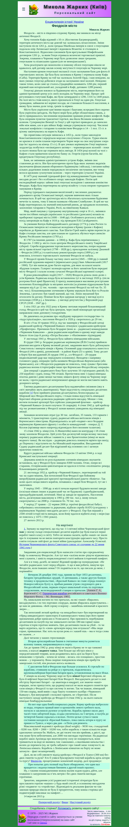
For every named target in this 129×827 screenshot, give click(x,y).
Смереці (43, 823)
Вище (65, 802)
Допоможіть (64, 808)
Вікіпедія (36, 760)
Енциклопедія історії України (64, 21)
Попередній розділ (49, 802)
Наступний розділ (80, 802)
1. (25, 528)
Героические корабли (55, 593)
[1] (31, 392)
